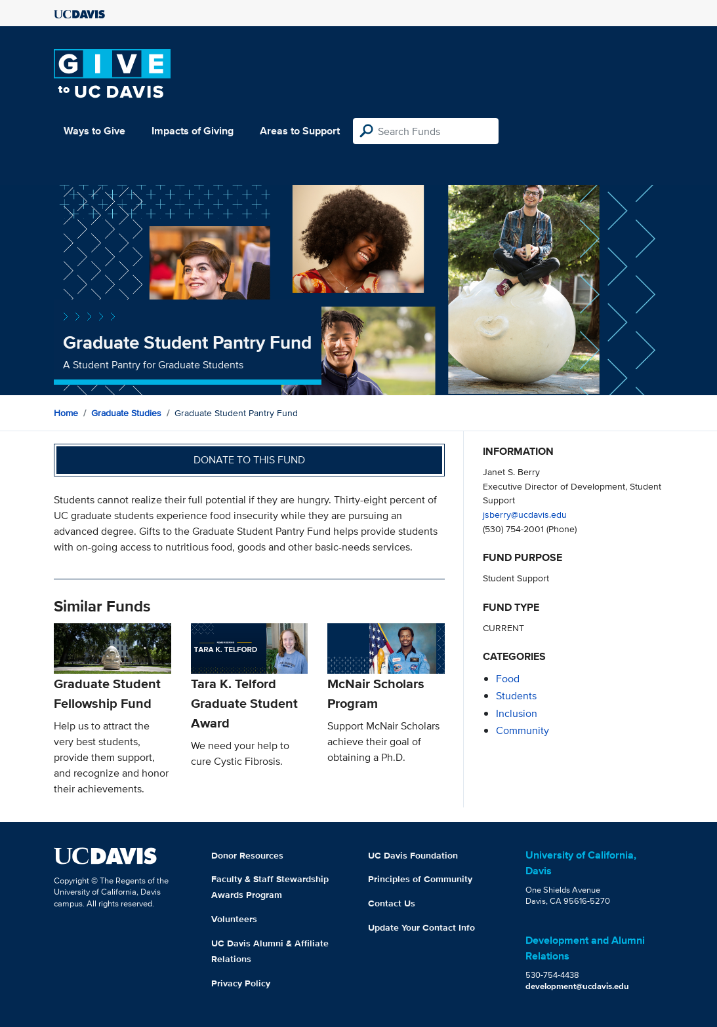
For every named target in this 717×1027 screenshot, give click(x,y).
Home (66, 412)
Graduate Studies (126, 412)
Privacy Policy (240, 983)
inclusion (516, 713)
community (522, 730)
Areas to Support (300, 130)
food (508, 678)
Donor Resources (247, 855)
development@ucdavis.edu (577, 986)
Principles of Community (420, 878)
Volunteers (234, 918)
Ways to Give (94, 130)
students (516, 695)
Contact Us (391, 903)
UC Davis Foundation (413, 855)
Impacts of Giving (193, 130)
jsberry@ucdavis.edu (525, 514)
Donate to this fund (249, 459)
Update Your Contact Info (421, 927)
